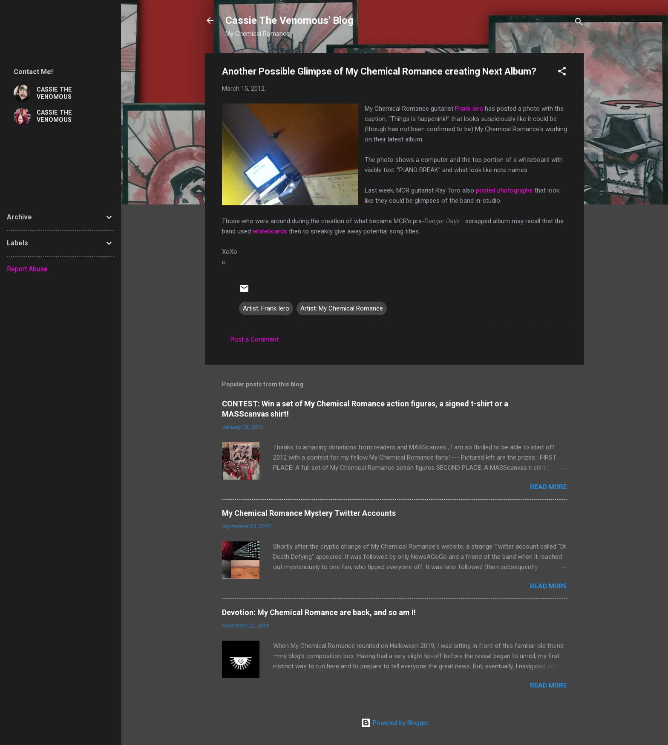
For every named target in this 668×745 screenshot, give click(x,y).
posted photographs (504, 190)
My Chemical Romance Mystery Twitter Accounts (309, 513)
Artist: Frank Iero (266, 308)
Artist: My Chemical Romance (341, 308)
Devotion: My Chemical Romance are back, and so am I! (319, 612)
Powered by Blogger (395, 723)
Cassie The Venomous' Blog (289, 20)
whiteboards (270, 231)
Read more (548, 487)
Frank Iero (469, 108)
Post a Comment (254, 339)
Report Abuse (27, 269)
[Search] (579, 23)
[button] (562, 72)
